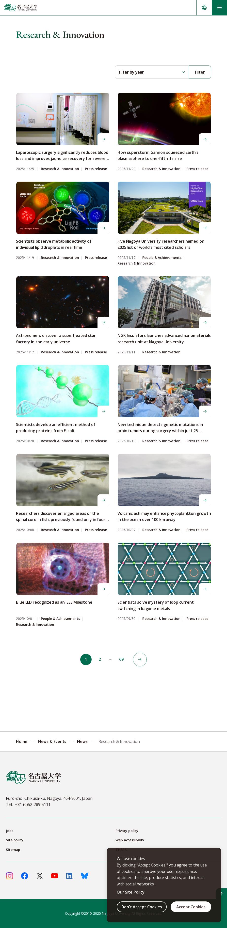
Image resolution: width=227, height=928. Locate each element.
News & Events (52, 741)
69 (121, 659)
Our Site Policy (131, 892)
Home (21, 741)
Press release (96, 169)
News (82, 741)
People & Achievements (161, 258)
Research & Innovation (60, 169)
